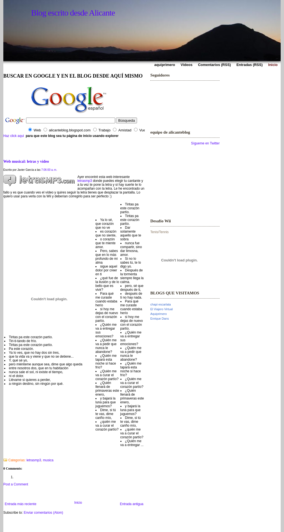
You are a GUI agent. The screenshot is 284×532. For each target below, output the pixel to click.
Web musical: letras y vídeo (26, 161)
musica (48, 460)
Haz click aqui (13, 136)
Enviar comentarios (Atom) (43, 513)
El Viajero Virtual (161, 309)
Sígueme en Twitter (205, 143)
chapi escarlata (160, 304)
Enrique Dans (159, 318)
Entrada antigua (131, 504)
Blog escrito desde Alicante (73, 12)
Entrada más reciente (20, 504)
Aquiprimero (158, 313)
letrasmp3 (84, 181)
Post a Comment (15, 484)
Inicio (78, 503)
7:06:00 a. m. (49, 169)
